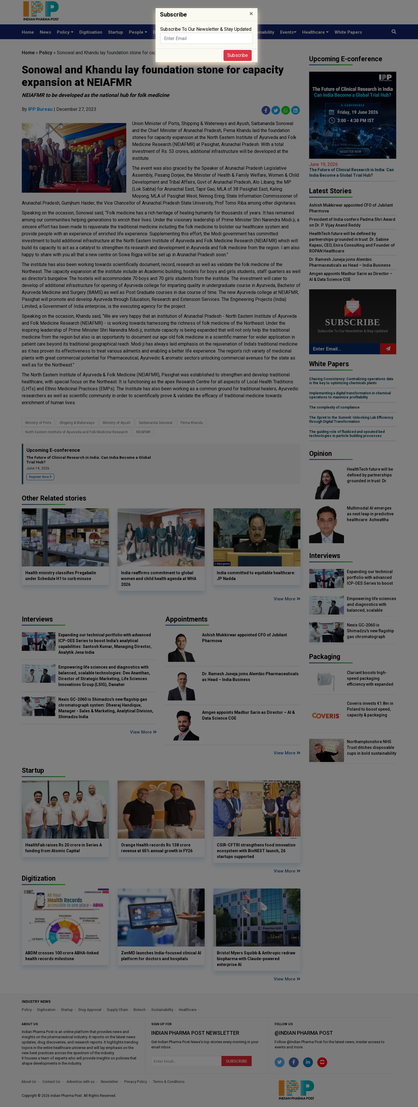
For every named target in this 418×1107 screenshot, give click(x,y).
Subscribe (237, 55)
